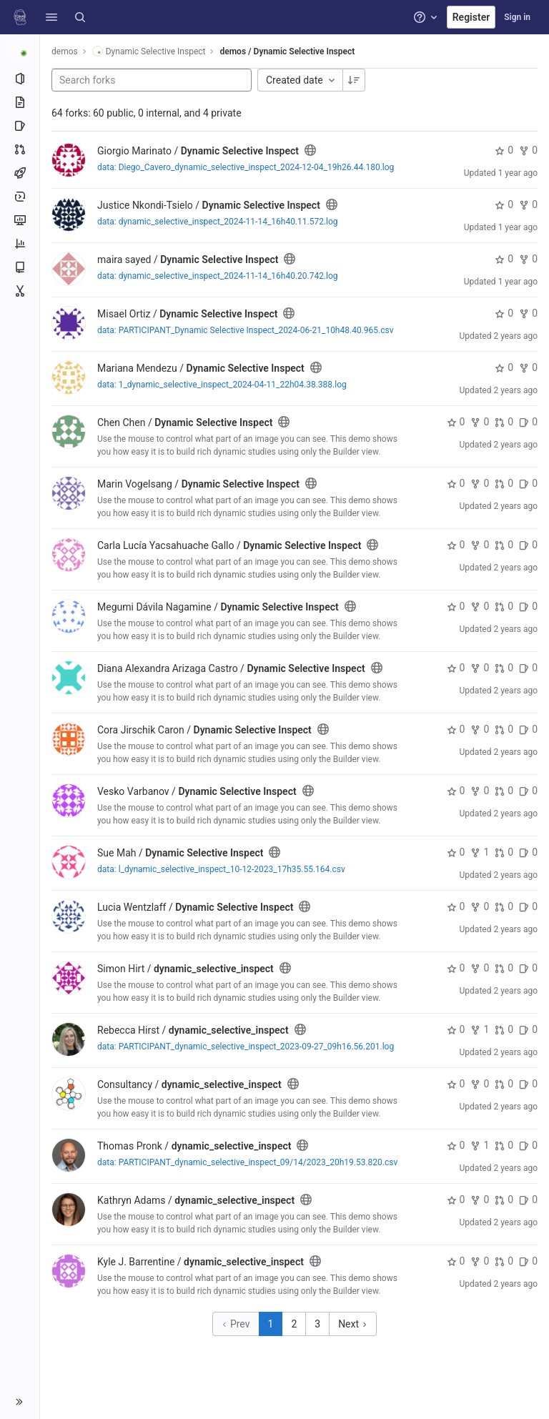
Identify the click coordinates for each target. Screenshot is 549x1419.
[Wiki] (20, 267)
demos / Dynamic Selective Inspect (287, 51)
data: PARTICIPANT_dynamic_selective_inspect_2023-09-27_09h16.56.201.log (245, 1047)
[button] (51, 17)
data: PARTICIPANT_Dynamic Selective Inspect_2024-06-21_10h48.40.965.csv (245, 330)
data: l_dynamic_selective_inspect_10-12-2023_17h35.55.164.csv (221, 869)
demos (64, 51)
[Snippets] (20, 291)
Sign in (517, 17)
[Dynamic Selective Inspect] (20, 50)
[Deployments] (20, 196)
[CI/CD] (20, 173)
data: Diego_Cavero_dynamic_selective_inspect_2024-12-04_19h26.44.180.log (245, 167)
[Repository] (20, 102)
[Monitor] (20, 220)
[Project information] (20, 78)
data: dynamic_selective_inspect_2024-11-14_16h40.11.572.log (217, 222)
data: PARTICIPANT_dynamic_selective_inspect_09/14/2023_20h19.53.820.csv (247, 1162)
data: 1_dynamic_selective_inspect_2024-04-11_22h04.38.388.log (222, 385)
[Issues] (20, 125)
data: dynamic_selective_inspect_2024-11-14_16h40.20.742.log (217, 276)
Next (352, 1324)
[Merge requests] (20, 149)
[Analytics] (20, 243)
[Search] (80, 17)
